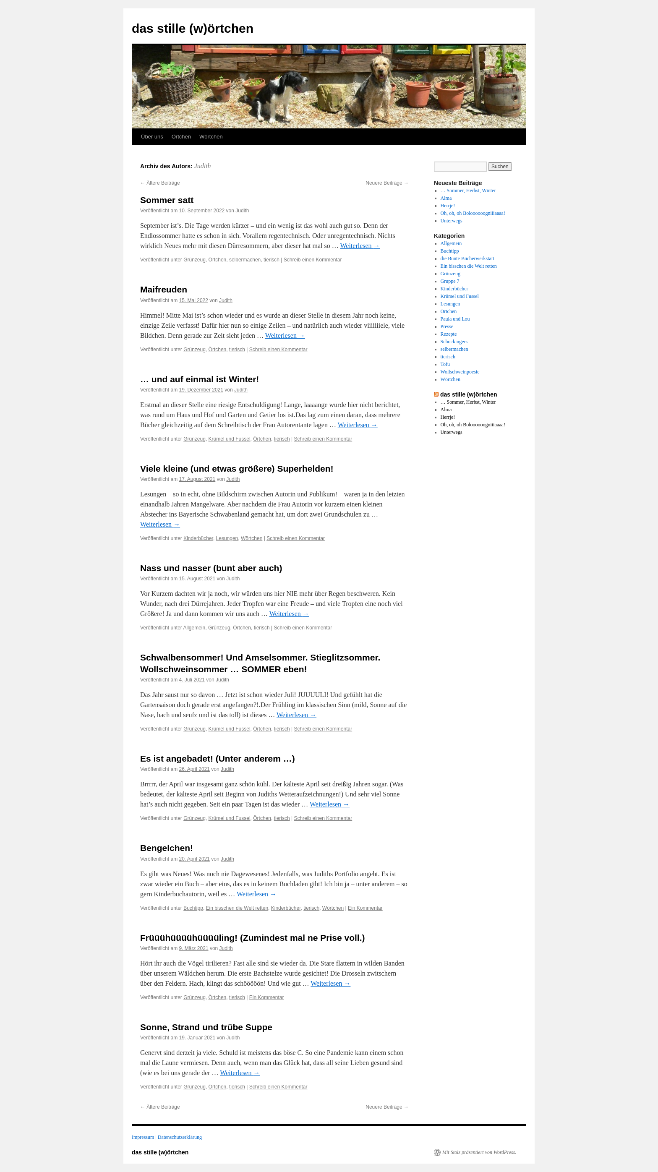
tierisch (271, 260)
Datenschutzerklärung (180, 1137)
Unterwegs (451, 221)
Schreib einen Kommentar (313, 260)
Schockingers (454, 342)
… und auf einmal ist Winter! (199, 379)
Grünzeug (194, 260)
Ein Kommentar (365, 908)
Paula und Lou (455, 319)
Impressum (143, 1137)
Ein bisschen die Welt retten (237, 908)
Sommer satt (166, 200)
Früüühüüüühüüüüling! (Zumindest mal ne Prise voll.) (252, 937)
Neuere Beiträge (387, 183)
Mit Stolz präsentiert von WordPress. (479, 1152)
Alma (446, 198)
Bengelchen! (166, 848)
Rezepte (449, 334)
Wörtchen (211, 136)
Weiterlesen (360, 245)
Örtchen (181, 136)
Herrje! (448, 206)
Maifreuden (163, 289)
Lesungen (227, 538)
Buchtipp (193, 908)
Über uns (152, 136)
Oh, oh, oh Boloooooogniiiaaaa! (473, 213)
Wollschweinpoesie (460, 372)
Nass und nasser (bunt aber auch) (211, 568)
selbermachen (245, 260)
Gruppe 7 (450, 281)
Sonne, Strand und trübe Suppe (206, 1027)
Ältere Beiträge (160, 183)
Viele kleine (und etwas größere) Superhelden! (237, 468)
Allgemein (194, 628)
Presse (447, 326)
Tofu (445, 364)
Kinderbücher (198, 538)
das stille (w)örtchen (192, 28)
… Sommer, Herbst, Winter (468, 190)
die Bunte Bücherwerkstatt (467, 258)
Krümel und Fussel (230, 439)
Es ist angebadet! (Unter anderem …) (217, 758)
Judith (202, 166)
